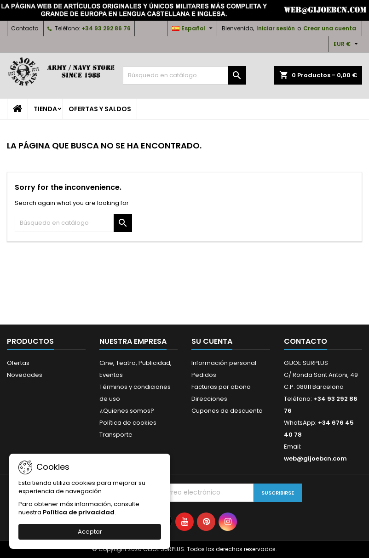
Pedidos (203, 374)
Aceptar (90, 531)
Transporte (116, 434)
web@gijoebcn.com (315, 458)
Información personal (223, 363)
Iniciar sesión (275, 28)
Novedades (24, 374)
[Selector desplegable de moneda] (347, 44)
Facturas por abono (221, 386)
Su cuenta (211, 341)
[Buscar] (184, 75)
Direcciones (209, 398)
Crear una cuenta (329, 28)
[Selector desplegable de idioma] (193, 28)
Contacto (24, 28)
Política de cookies (127, 422)
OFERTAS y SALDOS (100, 109)
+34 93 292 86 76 (106, 28)
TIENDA (45, 109)
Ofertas (18, 363)
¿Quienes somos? (126, 410)
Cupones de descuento (227, 410)
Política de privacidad (79, 512)
